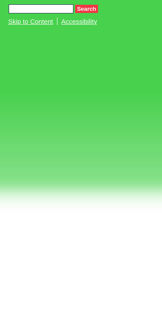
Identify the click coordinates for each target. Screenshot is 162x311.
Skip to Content (30, 21)
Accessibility (79, 21)
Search (86, 9)
